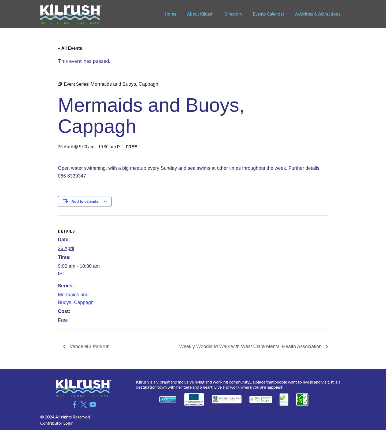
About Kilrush (200, 14)
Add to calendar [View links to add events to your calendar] (86, 201)
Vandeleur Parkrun (89, 346)
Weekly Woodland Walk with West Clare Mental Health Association (251, 346)
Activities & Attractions (317, 14)
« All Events (70, 48)
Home (170, 14)
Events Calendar (268, 14)
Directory (233, 14)
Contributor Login (56, 422)
